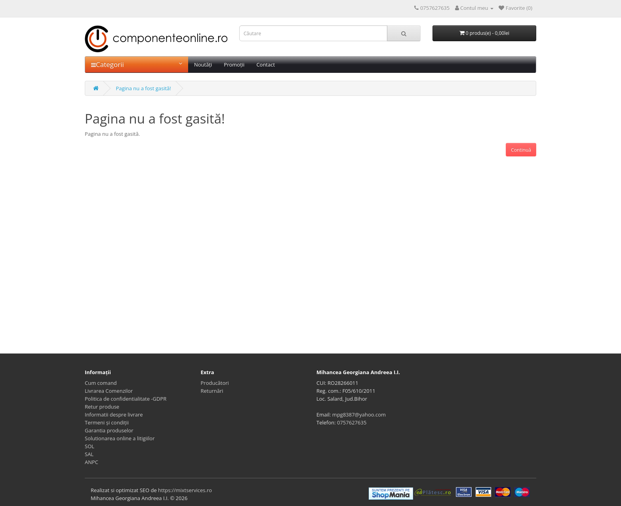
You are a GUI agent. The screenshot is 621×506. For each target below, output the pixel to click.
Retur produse (102, 406)
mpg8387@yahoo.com (359, 414)
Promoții (234, 64)
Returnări (212, 390)
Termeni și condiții (107, 422)
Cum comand (101, 382)
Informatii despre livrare (114, 414)
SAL (89, 454)
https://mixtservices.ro (185, 490)
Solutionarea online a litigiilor (119, 438)
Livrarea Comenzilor (109, 390)
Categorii (136, 64)
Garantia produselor (109, 430)
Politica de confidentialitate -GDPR (125, 398)
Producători (215, 382)
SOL (89, 446)
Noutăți (203, 64)
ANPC (91, 462)
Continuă (521, 149)
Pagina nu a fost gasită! (143, 88)
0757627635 (351, 422)
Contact (265, 64)
